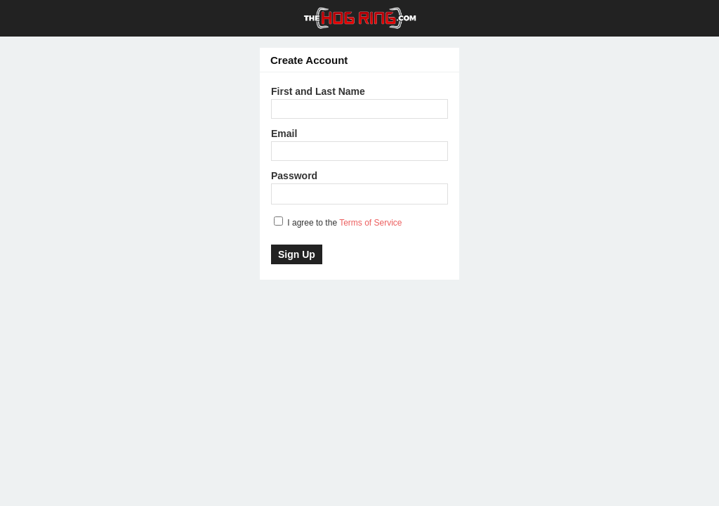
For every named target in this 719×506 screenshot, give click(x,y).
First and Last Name (318, 91)
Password (294, 175)
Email (284, 133)
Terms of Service (370, 223)
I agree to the (338, 222)
